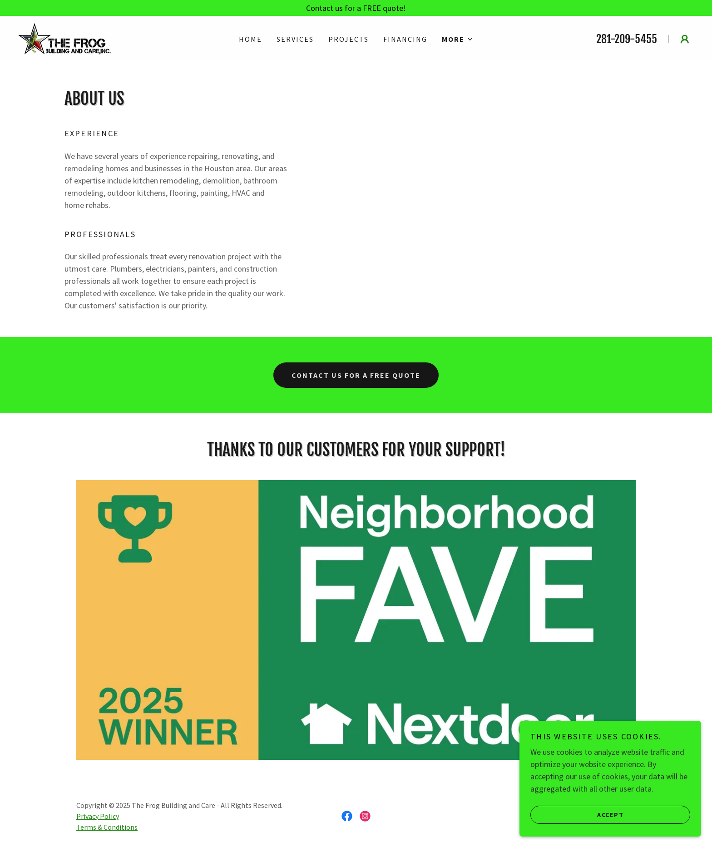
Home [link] (250, 39)
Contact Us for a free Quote (356, 375)
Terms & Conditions (107, 827)
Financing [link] (405, 39)
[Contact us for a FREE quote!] (356, 8)
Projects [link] (348, 39)
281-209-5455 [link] (626, 39)
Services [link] (295, 39)
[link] (64, 38)
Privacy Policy (97, 816)
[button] (458, 39)
